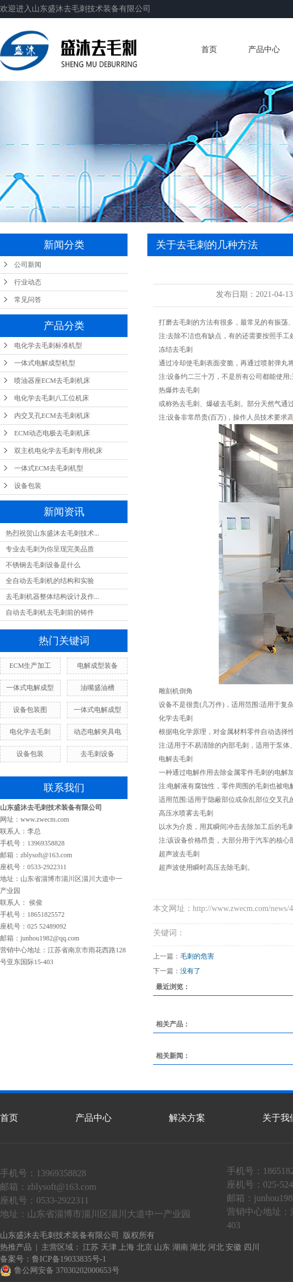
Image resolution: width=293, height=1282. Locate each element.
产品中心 (264, 49)
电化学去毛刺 (30, 732)
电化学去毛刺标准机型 (48, 345)
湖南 (180, 1247)
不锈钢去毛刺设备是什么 (43, 565)
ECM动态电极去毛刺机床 (52, 433)
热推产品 (16, 1247)
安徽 (233, 1247)
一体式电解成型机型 (44, 363)
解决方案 (187, 1118)
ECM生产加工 (30, 666)
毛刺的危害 (197, 956)
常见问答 (27, 300)
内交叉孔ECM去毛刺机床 (52, 416)
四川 (252, 1247)
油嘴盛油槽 (97, 688)
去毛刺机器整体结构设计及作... (52, 597)
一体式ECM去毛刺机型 (48, 468)
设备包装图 (30, 710)
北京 (144, 1247)
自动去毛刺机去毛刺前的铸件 (50, 612)
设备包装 (27, 486)
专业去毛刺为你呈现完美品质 (50, 549)
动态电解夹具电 (97, 732)
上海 (126, 1247)
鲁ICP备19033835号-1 (69, 1259)
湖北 (198, 1247)
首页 (209, 49)
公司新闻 (27, 265)
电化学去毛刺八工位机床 (51, 398)
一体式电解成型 (30, 688)
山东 (162, 1247)
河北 (216, 1247)
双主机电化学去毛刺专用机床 (58, 451)
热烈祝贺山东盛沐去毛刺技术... (52, 533)
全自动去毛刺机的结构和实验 (50, 581)
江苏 (91, 1247)
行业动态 (27, 282)
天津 (109, 1247)
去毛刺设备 (97, 754)
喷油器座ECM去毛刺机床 (52, 381)
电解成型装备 (97, 666)
